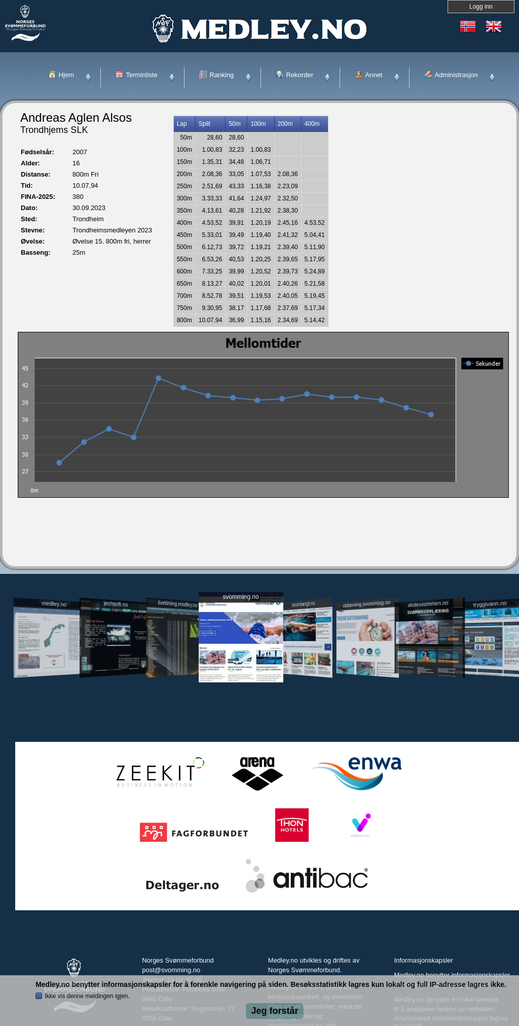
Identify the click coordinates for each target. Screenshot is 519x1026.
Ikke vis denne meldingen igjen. (87, 996)
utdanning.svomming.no (366, 603)
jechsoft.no (116, 603)
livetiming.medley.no (178, 604)
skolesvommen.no (428, 604)
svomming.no (240, 597)
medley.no (53, 603)
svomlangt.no (303, 604)
